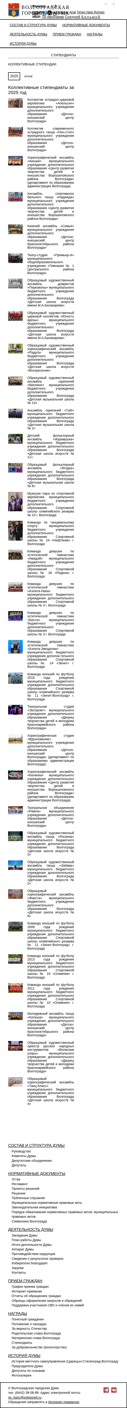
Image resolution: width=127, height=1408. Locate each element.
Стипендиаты (22, 1343)
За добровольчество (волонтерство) (39, 1347)
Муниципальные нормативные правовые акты (47, 1203)
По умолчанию (57, 12)
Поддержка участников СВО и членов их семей (48, 1305)
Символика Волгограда (29, 1221)
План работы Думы (26, 1240)
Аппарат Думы (23, 1249)
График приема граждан (30, 1286)
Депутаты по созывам (28, 1371)
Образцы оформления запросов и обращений (47, 1301)
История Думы (23, 43)
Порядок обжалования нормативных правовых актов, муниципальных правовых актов (65, 1214)
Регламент (20, 1184)
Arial (72, 12)
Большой (91, 17)
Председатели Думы (27, 1366)
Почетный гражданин (28, 1319)
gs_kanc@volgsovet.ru (24, 1397)
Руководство (21, 1151)
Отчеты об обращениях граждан (36, 1296)
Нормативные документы (86, 25)
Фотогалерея (21, 1375)
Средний (73, 17)
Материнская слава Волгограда (36, 1338)
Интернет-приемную (63, 1402)
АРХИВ (28, 76)
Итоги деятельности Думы (32, 1245)
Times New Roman (91, 12)
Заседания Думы (25, 1235)
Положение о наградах (29, 1324)
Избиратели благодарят (30, 1263)
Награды (94, 34)
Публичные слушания (28, 1198)
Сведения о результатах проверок (37, 1259)
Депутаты (19, 1165)
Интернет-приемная (27, 1291)
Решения (18, 1193)
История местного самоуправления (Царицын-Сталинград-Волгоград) (65, 1361)
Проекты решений (25, 1189)
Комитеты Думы (24, 1156)
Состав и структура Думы (33, 25)
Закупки (18, 1268)
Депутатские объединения (32, 1161)
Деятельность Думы (28, 34)
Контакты (19, 1272)
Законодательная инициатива (34, 1207)
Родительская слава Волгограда (36, 1333)
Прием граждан (67, 34)
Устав (16, 1179)
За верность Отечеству (29, 1329)
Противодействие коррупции (33, 1254)
